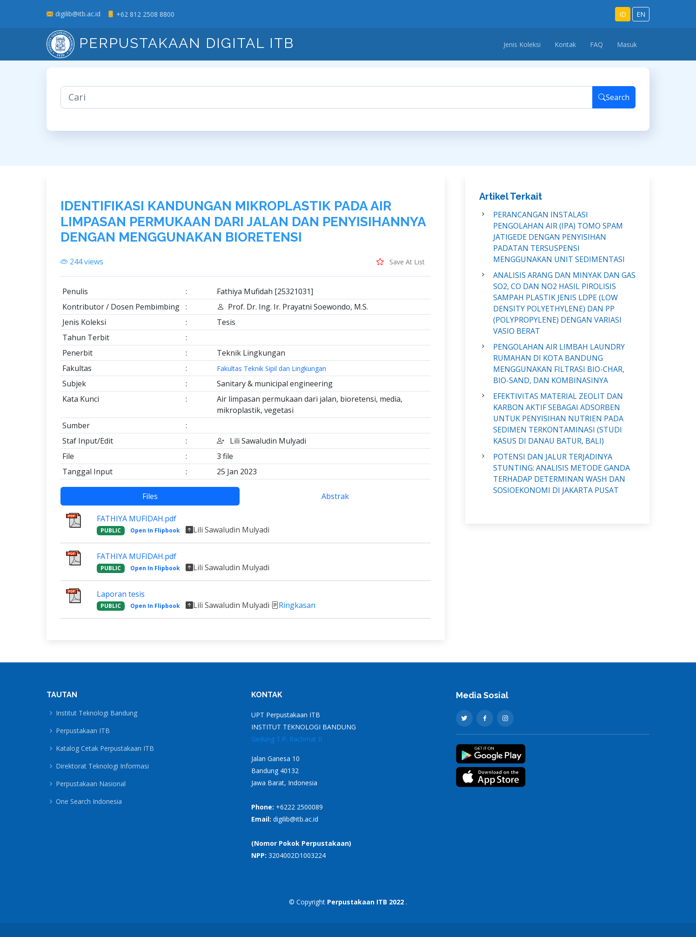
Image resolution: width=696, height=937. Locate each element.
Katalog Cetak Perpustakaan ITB (105, 748)
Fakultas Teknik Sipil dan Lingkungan (271, 373)
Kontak (565, 44)
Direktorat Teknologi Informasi (102, 766)
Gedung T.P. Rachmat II (286, 739)
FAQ (596, 44)
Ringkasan (297, 610)
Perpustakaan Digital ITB (170, 43)
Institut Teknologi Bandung (96, 713)
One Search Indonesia (89, 801)
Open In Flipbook (155, 535)
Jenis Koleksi (522, 44)
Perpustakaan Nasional (91, 784)
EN (640, 14)
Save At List (400, 266)
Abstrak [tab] (335, 500)
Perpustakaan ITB (83, 731)
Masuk (627, 44)
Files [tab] (150, 500)
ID (622, 14)
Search (613, 102)
